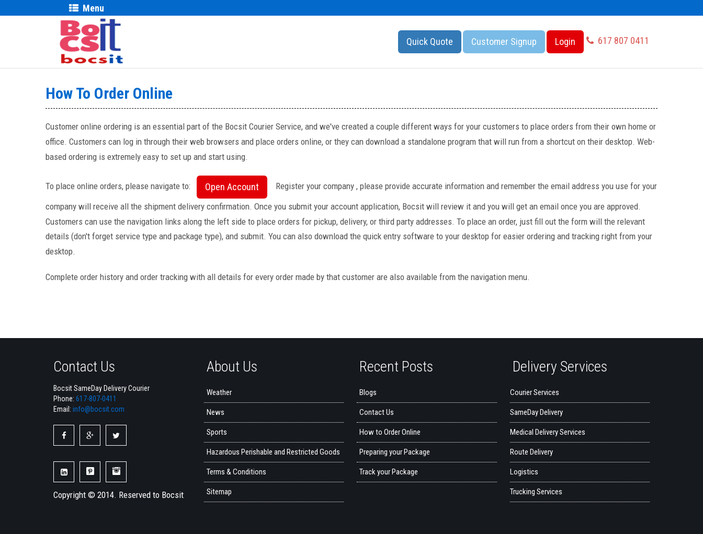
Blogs (368, 392)
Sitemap (219, 491)
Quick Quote (429, 41)
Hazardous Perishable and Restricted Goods (273, 452)
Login (565, 41)
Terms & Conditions (236, 472)
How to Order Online (390, 432)
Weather (219, 392)
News (215, 412)
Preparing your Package (394, 452)
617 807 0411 (617, 40)
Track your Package (388, 472)
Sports (217, 432)
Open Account (232, 186)
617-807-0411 (96, 398)
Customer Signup (504, 41)
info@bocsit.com (98, 409)
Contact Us (376, 412)
